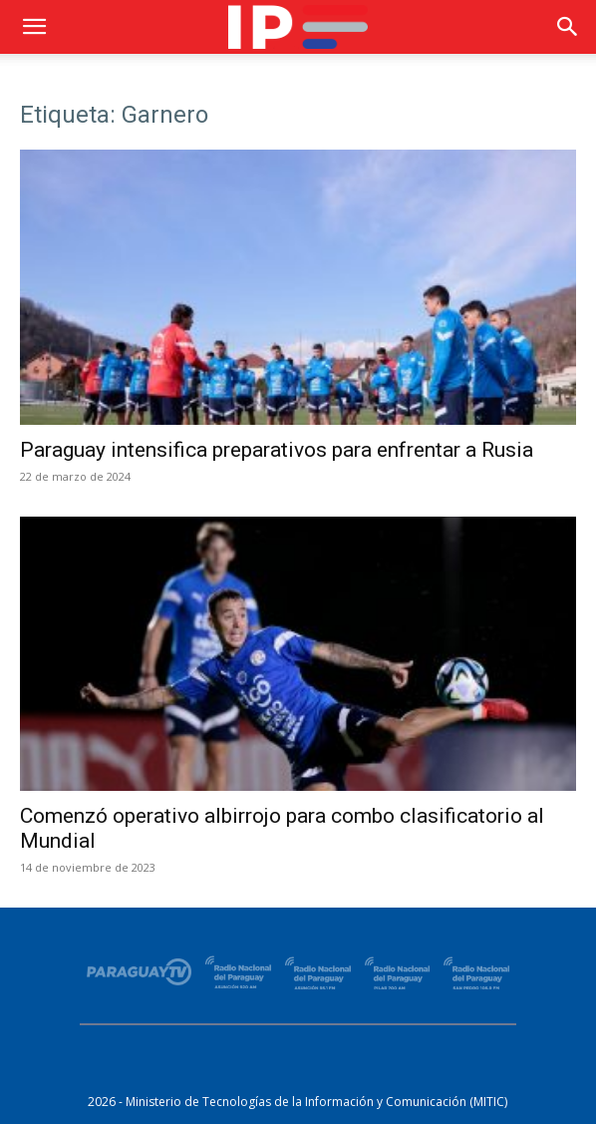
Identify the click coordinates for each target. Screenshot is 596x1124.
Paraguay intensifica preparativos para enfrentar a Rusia (276, 450)
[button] (34, 27)
